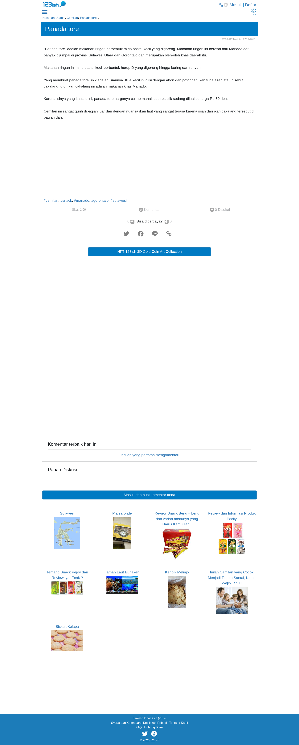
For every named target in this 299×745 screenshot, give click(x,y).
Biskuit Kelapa (67, 627)
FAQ (139, 727)
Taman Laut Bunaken (122, 572)
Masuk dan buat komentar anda (149, 495)
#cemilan (51, 200)
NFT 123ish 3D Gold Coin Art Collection (149, 252)
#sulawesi (119, 200)
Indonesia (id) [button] (153, 718)
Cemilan (72, 17)
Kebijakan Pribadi (155, 722)
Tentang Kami (178, 722)
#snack (66, 200)
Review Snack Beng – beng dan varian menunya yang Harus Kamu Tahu (176, 518)
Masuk (236, 5)
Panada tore (88, 17)
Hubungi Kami (153, 727)
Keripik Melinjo (177, 572)
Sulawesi (67, 513)
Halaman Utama (54, 17)
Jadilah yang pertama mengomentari (149, 455)
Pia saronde (122, 513)
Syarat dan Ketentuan (126, 722)
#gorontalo (100, 200)
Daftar (250, 5)
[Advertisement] (149, 160)
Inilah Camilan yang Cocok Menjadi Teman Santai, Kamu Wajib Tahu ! (232, 577)
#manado (81, 200)
